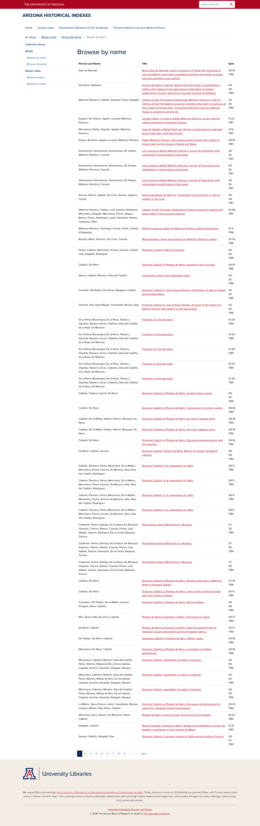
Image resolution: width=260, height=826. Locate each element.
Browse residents (37, 64)
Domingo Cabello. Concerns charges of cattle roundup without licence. (183, 736)
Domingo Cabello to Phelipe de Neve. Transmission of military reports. (182, 408)
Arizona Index (46, 27)
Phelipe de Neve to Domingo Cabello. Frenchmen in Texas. (176, 617)
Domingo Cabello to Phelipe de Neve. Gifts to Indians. (173, 602)
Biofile (29, 51)
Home (28, 27)
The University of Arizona (156, 813)
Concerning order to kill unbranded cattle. (166, 275)
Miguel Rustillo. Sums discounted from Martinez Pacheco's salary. (179, 239)
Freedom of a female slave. (157, 319)
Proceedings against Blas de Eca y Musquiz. (167, 524)
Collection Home (35, 44)
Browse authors (36, 77)
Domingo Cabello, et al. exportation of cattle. (168, 465)
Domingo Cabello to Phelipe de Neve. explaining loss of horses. (178, 264)
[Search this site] (213, 4)
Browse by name (36, 57)
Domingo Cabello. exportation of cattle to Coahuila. (171, 660)
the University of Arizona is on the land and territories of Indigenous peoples (100, 792)
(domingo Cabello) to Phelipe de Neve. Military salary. (173, 638)
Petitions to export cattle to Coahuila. (163, 250)
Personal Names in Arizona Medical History (139, 27)
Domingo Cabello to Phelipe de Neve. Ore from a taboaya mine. (179, 418)
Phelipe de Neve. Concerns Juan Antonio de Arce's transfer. (176, 715)
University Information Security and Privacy (130, 809)
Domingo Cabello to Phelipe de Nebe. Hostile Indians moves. (177, 393)
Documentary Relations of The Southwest (83, 27)
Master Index (48, 37)
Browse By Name (72, 37)
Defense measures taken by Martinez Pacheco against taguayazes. (180, 228)
